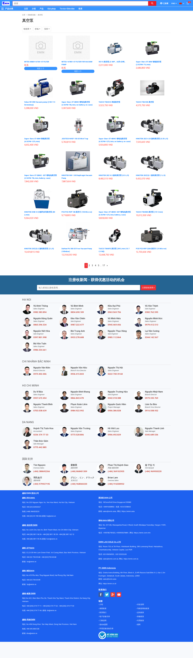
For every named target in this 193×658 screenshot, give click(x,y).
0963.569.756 (114, 318)
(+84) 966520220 (32, 518)
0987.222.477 (77, 331)
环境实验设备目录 (106, 635)
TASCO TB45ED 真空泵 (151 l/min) (151, 216)
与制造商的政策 (143, 615)
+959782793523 (109, 539)
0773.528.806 (77, 441)
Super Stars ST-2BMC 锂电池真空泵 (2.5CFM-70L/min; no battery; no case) (77, 104)
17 (103, 272)
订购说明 (102, 627)
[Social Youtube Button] (119, 601)
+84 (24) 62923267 (33, 513)
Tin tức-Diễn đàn (67, 9)
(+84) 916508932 (116, 490)
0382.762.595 (151, 318)
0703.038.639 (40, 417)
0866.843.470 (77, 404)
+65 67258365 (125, 513)
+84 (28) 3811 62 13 (66, 541)
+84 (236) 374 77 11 (33, 612)
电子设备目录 (104, 623)
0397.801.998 (40, 344)
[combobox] (78, 3)
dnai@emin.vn (31, 640)
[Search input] (78, 3)
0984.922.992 (77, 417)
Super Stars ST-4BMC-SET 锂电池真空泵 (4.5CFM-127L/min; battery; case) (114, 219)
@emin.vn (32, 591)
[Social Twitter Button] (107, 601)
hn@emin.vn (51, 522)
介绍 (34, 9)
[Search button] (152, 3)
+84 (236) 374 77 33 (66, 612)
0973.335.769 (151, 404)
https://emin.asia (128, 518)
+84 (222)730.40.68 (49, 563)
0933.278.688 (77, 344)
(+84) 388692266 (41, 478)
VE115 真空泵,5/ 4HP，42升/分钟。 (114, 62)
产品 (41, 9)
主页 (26, 9)
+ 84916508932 (108, 513)
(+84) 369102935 (116, 478)
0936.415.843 (77, 380)
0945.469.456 (114, 331)
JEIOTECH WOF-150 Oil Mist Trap (76, 141)
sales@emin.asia (109, 518)
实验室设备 (32, 15)
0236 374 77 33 (40, 441)
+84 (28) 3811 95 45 (33, 545)
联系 (80, 9)
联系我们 (102, 619)
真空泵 (40, 15)
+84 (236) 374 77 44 (33, 617)
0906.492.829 (114, 441)
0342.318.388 (114, 404)
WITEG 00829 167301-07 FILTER (38, 62)
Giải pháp (51, 9)
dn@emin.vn (51, 617)
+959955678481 (122, 539)
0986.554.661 (40, 356)
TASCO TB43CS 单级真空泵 (110, 102)
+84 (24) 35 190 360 (33, 522)
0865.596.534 (40, 331)
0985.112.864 (114, 344)
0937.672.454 (40, 404)
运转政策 (140, 619)
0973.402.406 (40, 380)
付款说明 (140, 611)
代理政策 (140, 627)
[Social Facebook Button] (101, 601)
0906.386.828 (114, 417)
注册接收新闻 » (148, 294)
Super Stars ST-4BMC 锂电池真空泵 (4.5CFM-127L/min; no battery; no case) (114, 143)
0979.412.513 (151, 331)
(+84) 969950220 (153, 478)
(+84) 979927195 (41, 490)
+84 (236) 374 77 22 (50, 612)
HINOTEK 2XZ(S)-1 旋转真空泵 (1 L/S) (152, 180)
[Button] (2, 9)
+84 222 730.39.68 (33, 563)
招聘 (138, 631)
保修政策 (140, 623)
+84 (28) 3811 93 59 (50, 541)
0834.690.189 (77, 318)
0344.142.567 (151, 344)
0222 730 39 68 (115, 380)
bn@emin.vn (31, 568)
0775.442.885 (40, 454)
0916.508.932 (151, 417)
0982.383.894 (40, 318)
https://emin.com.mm (142, 539)
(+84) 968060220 (79, 490)
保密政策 (102, 615)
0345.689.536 (151, 441)
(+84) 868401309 (79, 478)
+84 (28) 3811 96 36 (33, 541)
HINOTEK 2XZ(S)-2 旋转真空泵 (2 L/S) (40, 255)
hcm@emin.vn (52, 545)
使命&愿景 (103, 631)
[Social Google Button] (113, 601)
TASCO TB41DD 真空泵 (146, 102)
